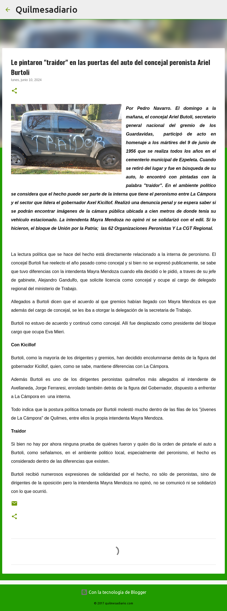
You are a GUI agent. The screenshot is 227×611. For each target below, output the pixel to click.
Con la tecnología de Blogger (113, 592)
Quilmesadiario (46, 9)
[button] (14, 91)
